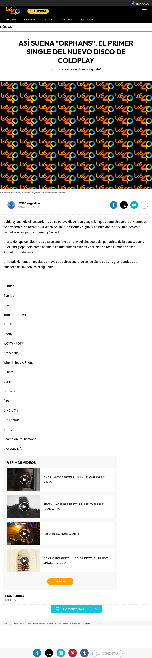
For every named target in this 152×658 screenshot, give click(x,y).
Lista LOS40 (10, 19)
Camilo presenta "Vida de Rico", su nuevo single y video (75, 560)
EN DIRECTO (40, 11)
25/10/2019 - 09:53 (29, 206)
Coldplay (10, 599)
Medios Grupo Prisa (76, 642)
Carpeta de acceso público (81, 623)
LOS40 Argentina (29, 203)
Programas (30, 19)
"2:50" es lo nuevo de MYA (63, 533)
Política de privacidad (22, 623)
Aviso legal (8, 623)
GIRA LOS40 (66, 19)
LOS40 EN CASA (87, 19)
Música (6, 27)
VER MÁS (60, 581)
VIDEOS (48, 19)
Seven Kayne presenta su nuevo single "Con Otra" (73, 507)
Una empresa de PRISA (76, 634)
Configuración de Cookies (57, 623)
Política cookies (39, 623)
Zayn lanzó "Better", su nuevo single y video (74, 480)
